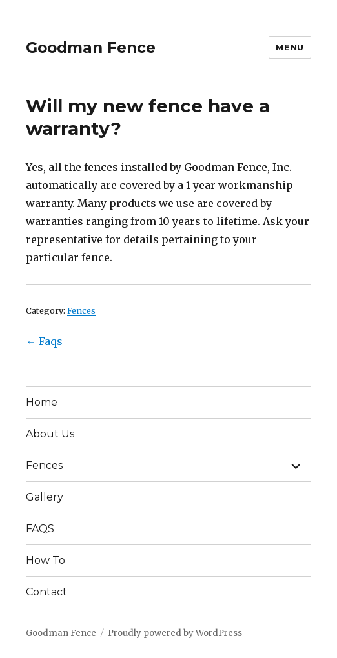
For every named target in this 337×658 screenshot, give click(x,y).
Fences (81, 310)
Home (41, 402)
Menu (289, 47)
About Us (50, 434)
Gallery (44, 497)
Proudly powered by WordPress (175, 633)
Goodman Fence (91, 48)
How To (45, 560)
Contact (46, 592)
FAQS (40, 529)
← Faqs (44, 341)
